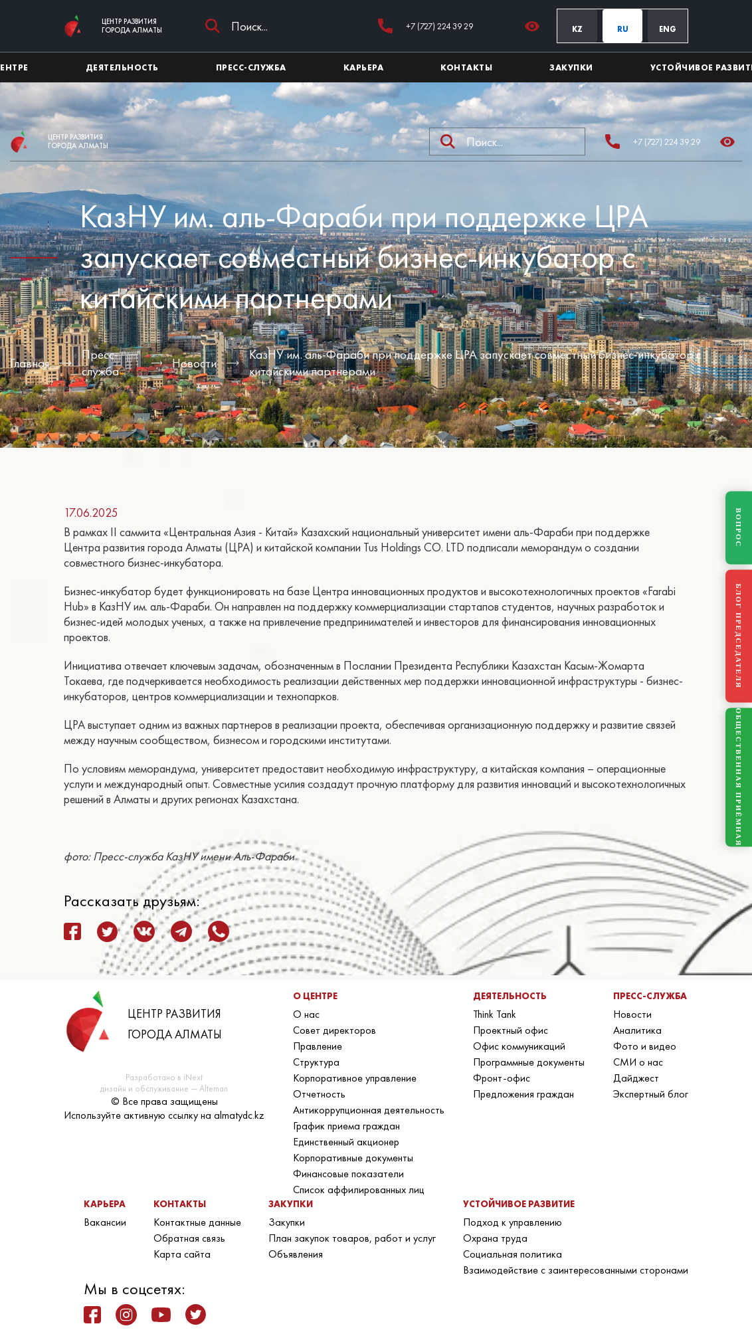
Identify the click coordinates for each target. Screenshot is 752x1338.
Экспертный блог (650, 1094)
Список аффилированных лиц (358, 1189)
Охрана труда (495, 1238)
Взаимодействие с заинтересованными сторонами (575, 1270)
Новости (194, 363)
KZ (577, 29)
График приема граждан (346, 1126)
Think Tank (494, 1014)
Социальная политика (512, 1254)
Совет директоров (334, 1030)
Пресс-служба (100, 362)
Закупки (286, 1222)
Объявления (295, 1254)
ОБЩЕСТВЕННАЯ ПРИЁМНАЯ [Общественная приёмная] (739, 777)
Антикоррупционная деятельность (368, 1110)
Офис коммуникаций (519, 1046)
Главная (29, 363)
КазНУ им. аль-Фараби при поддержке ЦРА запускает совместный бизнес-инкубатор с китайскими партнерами (475, 362)
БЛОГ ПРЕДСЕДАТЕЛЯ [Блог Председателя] (739, 635)
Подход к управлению (512, 1222)
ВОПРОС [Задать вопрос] (739, 528)
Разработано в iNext (164, 1077)
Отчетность (319, 1094)
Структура (316, 1062)
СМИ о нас (638, 1062)
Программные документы (529, 1062)
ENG (667, 29)
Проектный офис (510, 1030)
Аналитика (637, 1030)
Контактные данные (197, 1222)
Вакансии (105, 1222)
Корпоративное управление (355, 1078)
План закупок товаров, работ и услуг (352, 1238)
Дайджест (636, 1078)
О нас (306, 1014)
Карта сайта (182, 1254)
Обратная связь (189, 1238)
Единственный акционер (346, 1142)
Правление (317, 1046)
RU (622, 29)
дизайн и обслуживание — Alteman (164, 1088)
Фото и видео (644, 1046)
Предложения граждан (523, 1094)
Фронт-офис (501, 1078)
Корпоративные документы (353, 1158)
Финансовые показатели (348, 1174)
